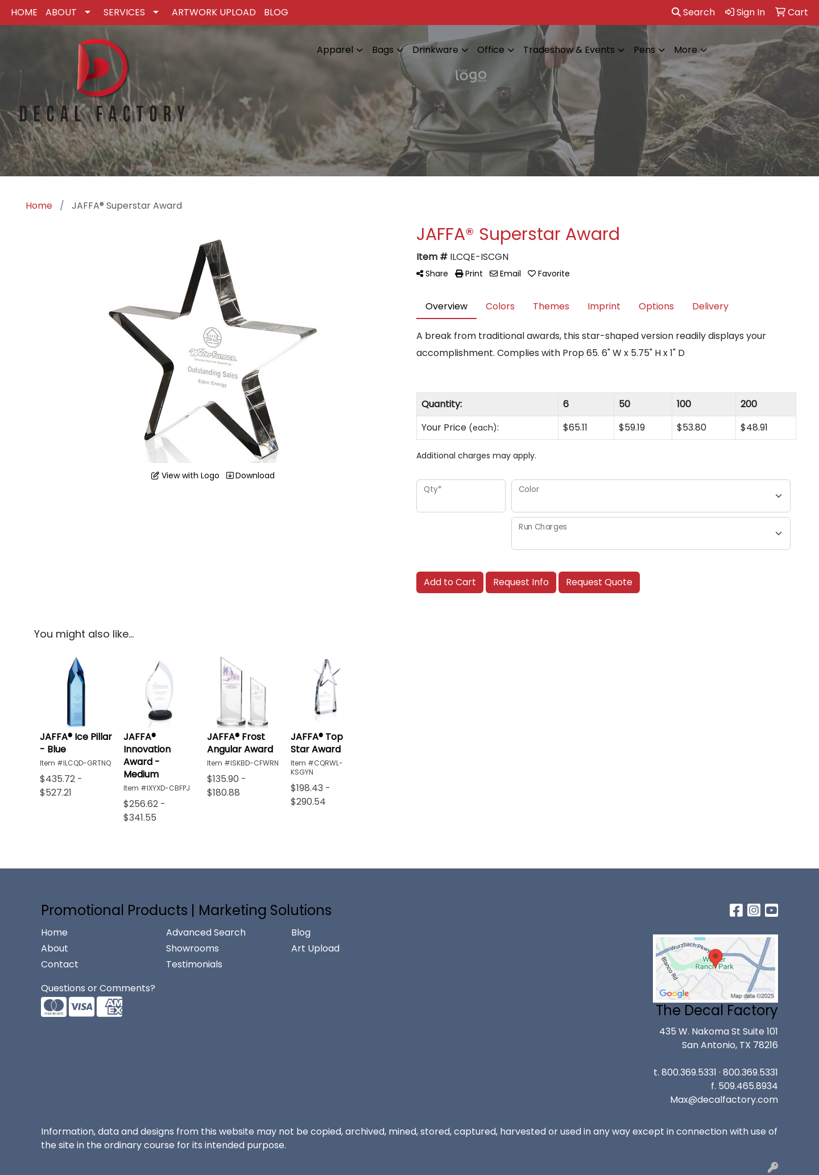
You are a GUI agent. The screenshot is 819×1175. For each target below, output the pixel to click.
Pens (644, 49)
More (685, 49)
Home (54, 932)
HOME (24, 12)
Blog (301, 932)
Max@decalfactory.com (724, 1099)
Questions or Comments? (98, 988)
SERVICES (124, 12)
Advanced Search (206, 932)
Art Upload (315, 948)
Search (693, 12)
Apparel (335, 49)
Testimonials (194, 964)
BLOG (276, 12)
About (54, 948)
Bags (383, 49)
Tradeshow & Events (569, 49)
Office (490, 49)
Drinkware (435, 49)
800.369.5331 (689, 1072)
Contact (59, 964)
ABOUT (61, 12)
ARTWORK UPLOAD (214, 12)
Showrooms (192, 948)
